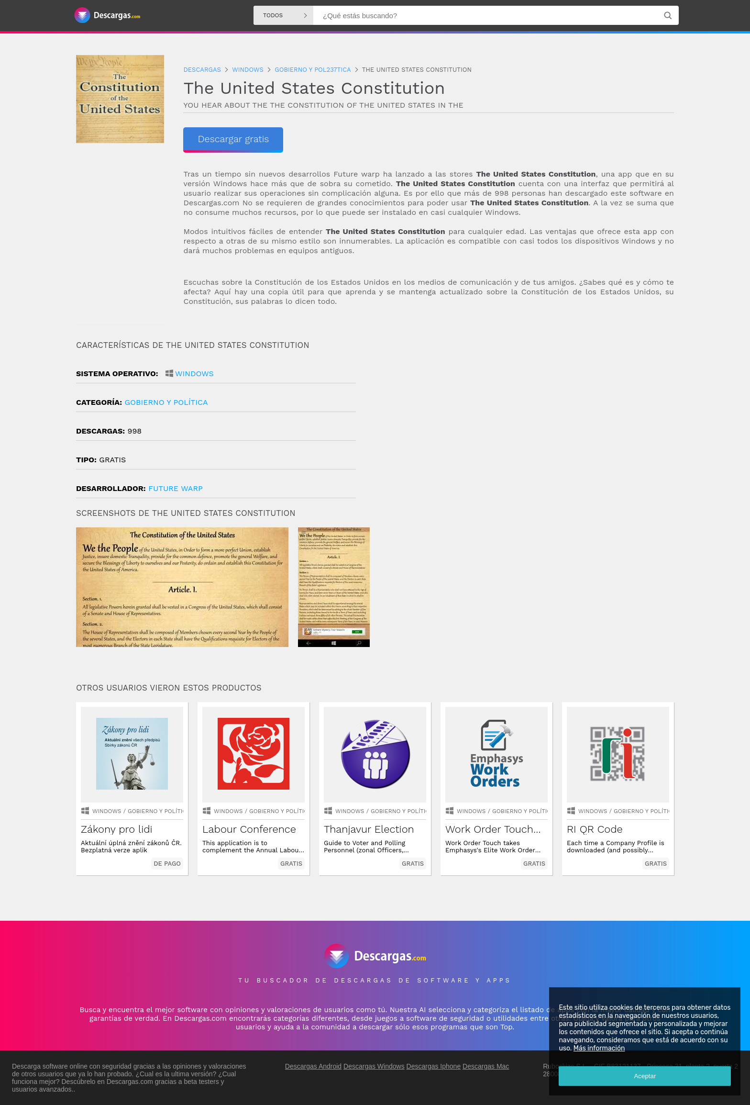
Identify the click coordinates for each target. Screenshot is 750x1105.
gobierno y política (166, 402)
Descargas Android (313, 1066)
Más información (599, 1048)
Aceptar (645, 1076)
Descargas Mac (486, 1066)
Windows (194, 373)
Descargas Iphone (434, 1066)
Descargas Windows (374, 1066)
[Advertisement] (524, 422)
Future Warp (175, 488)
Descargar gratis (233, 139)
